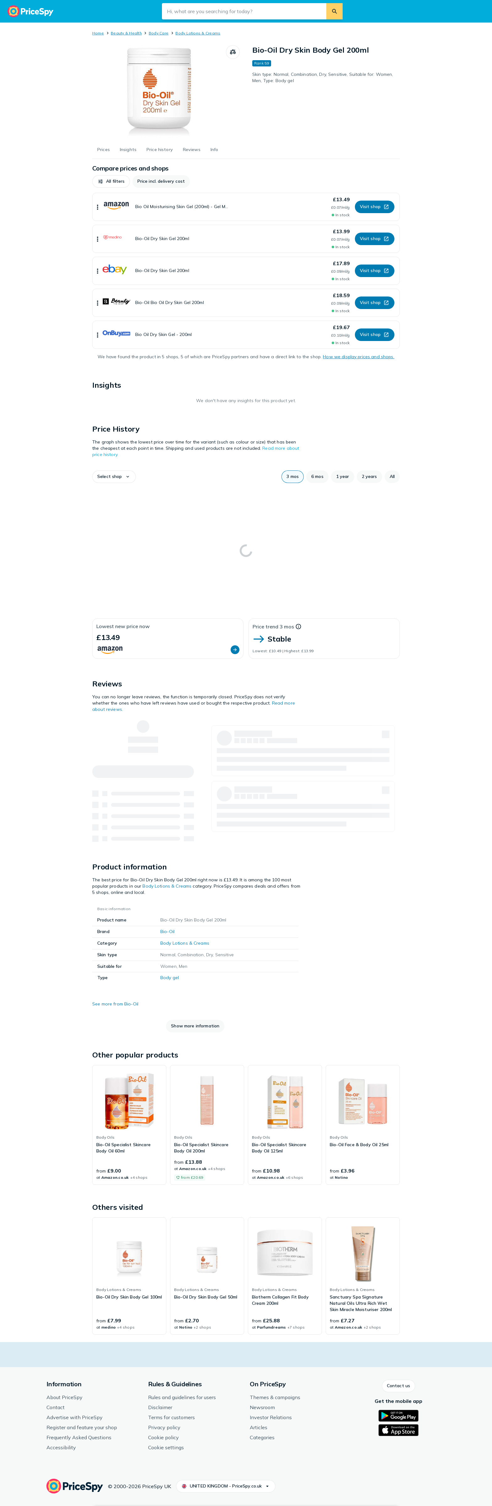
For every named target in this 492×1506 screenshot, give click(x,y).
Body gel (169, 977)
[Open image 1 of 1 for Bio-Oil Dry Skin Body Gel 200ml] (159, 92)
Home (98, 33)
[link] (129, 1125)
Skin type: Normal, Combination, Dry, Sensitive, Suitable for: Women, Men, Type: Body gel (322, 77)
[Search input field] (244, 11)
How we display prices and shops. (358, 356)
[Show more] (98, 207)
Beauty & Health (126, 33)
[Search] (334, 11)
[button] (111, 181)
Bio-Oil (167, 931)
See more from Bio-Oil (115, 1004)
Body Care (158, 33)
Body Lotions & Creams (197, 33)
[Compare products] (233, 52)
